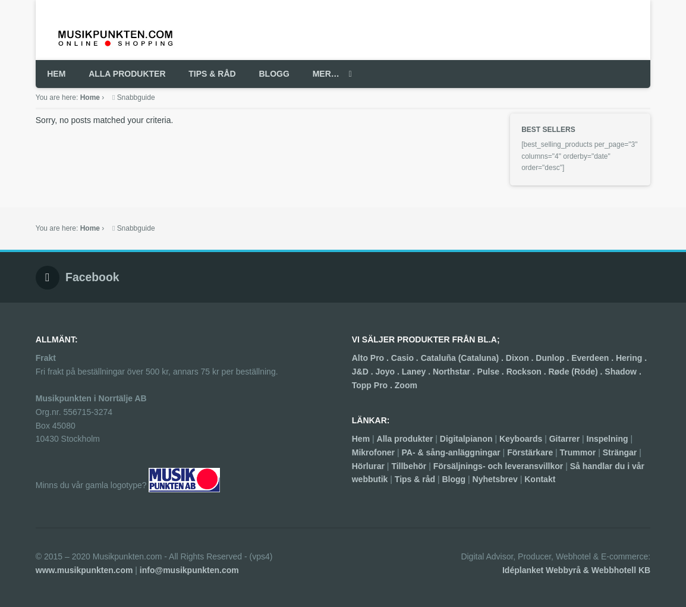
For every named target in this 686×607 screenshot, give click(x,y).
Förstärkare (530, 452)
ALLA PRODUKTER (127, 73)
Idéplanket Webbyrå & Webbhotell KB (576, 570)
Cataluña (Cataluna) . (463, 358)
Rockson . (527, 371)
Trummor (578, 452)
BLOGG (274, 73)
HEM (56, 73)
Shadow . (623, 371)
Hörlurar (368, 466)
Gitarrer (564, 439)
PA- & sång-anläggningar (451, 452)
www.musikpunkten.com (84, 570)
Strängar (620, 452)
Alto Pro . (371, 358)
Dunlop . (553, 358)
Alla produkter (405, 439)
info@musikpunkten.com (189, 570)
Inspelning (607, 439)
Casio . (406, 358)
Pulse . (491, 371)
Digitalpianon (466, 439)
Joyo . (388, 371)
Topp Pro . (373, 385)
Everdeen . (593, 358)
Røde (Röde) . (576, 371)
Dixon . (521, 358)
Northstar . (455, 371)
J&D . (364, 371)
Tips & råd (415, 479)
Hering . (631, 358)
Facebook (92, 277)
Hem (361, 439)
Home (90, 97)
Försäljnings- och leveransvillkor (498, 466)
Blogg (453, 479)
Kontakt (539, 479)
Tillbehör (408, 466)
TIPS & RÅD (211, 73)
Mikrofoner (373, 452)
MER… (326, 73)
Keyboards (520, 439)
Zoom (406, 385)
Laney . (417, 371)
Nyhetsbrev (495, 479)
